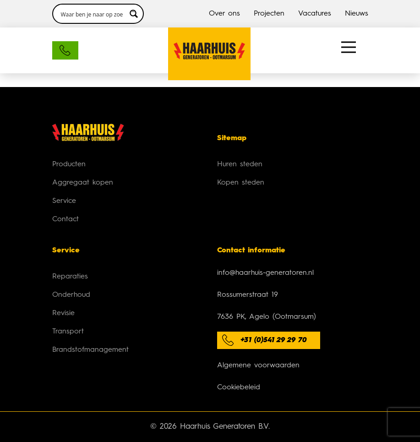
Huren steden (239, 164)
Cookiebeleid (238, 387)
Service (64, 201)
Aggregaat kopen (82, 182)
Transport (68, 331)
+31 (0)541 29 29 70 (273, 340)
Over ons (224, 13)
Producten (69, 164)
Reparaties (70, 276)
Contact (65, 219)
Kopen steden (240, 182)
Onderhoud (71, 295)
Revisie (63, 313)
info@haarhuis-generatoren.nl (265, 273)
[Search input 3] (92, 14)
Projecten (269, 13)
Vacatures (314, 13)
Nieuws (356, 13)
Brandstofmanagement (90, 350)
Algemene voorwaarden (258, 365)
